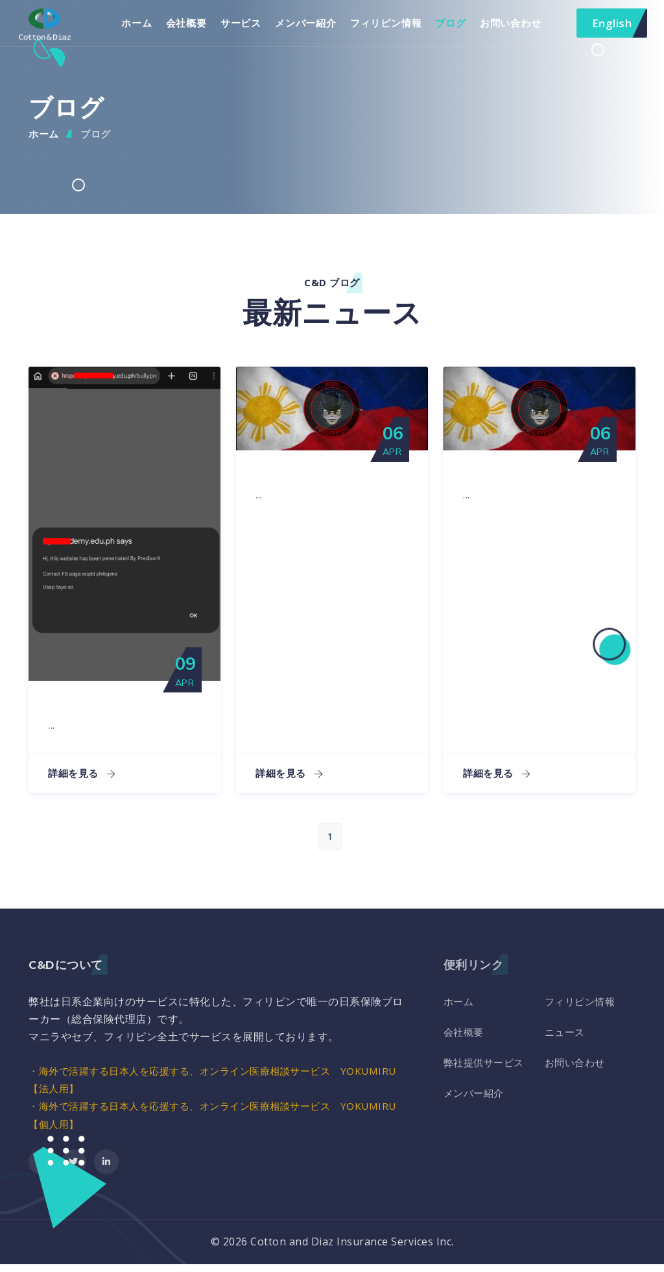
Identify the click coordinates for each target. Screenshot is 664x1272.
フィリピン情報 (393, 27)
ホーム (144, 27)
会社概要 (193, 27)
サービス (248, 27)
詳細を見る (83, 781)
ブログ (458, 27)
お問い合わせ (518, 27)
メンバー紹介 (313, 27)
